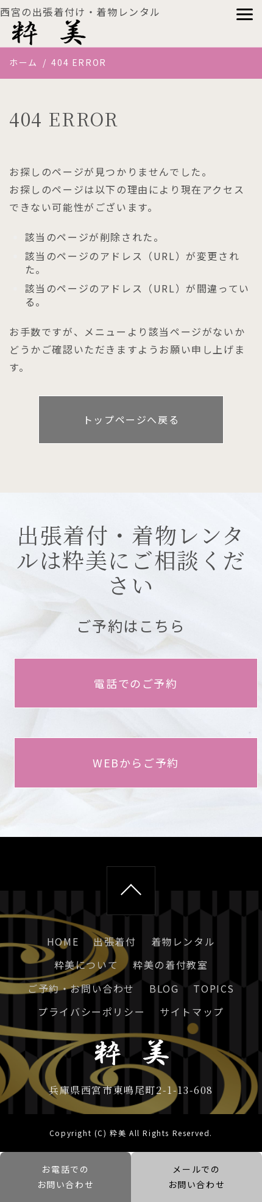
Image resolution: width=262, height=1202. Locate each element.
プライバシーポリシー (91, 1011)
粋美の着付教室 (170, 964)
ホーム (23, 62)
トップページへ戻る (131, 419)
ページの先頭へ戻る (131, 890)
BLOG (164, 988)
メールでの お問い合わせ (196, 1176)
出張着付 (114, 941)
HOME (63, 941)
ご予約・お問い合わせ (81, 988)
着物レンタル (183, 941)
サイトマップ (192, 1011)
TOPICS (214, 988)
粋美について (86, 964)
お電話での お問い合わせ (65, 1176)
